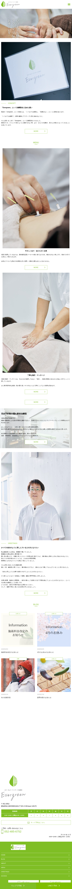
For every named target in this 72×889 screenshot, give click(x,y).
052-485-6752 (55, 882)
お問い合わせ (23, 882)
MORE (36, 131)
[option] (36, 23)
